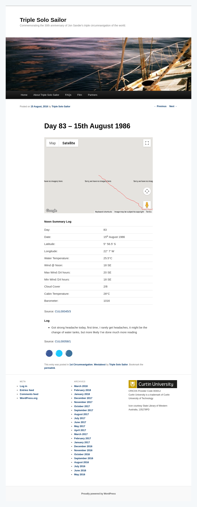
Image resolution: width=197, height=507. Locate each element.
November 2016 (83, 450)
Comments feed (29, 394)
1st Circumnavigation (81, 364)
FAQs (68, 94)
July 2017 (79, 418)
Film (79, 94)
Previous (160, 106)
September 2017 (83, 410)
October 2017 (82, 406)
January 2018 (82, 394)
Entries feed (27, 390)
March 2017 (81, 434)
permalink (49, 368)
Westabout (100, 364)
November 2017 (83, 402)
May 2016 (79, 474)
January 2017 (82, 442)
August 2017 (81, 414)
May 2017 (79, 426)
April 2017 (80, 430)
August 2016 (81, 462)
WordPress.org (28, 398)
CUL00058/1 (63, 341)
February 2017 (82, 438)
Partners (92, 94)
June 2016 (80, 470)
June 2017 (80, 422)
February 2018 (82, 390)
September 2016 (83, 458)
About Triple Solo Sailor (46, 94)
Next (173, 106)
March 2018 (81, 386)
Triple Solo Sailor (43, 20)
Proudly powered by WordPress (98, 493)
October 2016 (82, 454)
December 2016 (83, 446)
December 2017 (83, 398)
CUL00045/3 (63, 311)
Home (24, 94)
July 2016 (79, 466)
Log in (23, 386)
